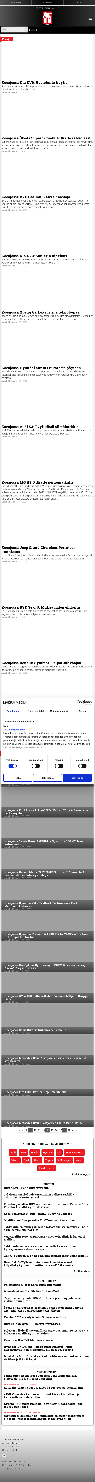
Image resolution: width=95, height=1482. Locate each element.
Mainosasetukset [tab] (59, 711)
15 (52, 1130)
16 (56, 1130)
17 (60, 1130)
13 (43, 1130)
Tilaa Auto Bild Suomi (12, 1439)
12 (39, 1130)
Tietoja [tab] (82, 711)
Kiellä (18, 778)
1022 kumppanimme (14, 729)
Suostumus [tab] (13, 711)
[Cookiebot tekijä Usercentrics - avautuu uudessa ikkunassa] (79, 702)
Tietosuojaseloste (11, 1446)
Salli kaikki (77, 778)
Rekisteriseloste (10, 1450)
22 (69, 1130)
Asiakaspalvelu (9, 1443)
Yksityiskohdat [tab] (36, 711)
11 (35, 1130)
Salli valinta (47, 778)
